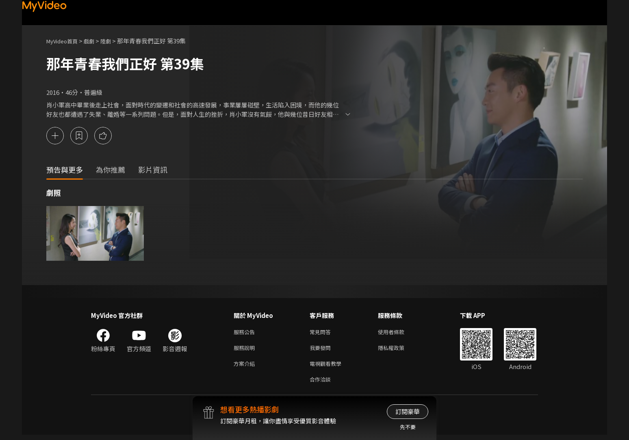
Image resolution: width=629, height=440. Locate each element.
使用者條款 (398, 332)
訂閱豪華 (407, 411)
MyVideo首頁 (64, 40)
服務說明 (246, 350)
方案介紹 (246, 367)
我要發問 (322, 350)
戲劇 (95, 40)
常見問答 (322, 332)
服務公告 (246, 332)
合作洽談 (322, 384)
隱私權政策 (398, 350)
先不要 (408, 427)
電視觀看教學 (328, 367)
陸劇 (114, 40)
